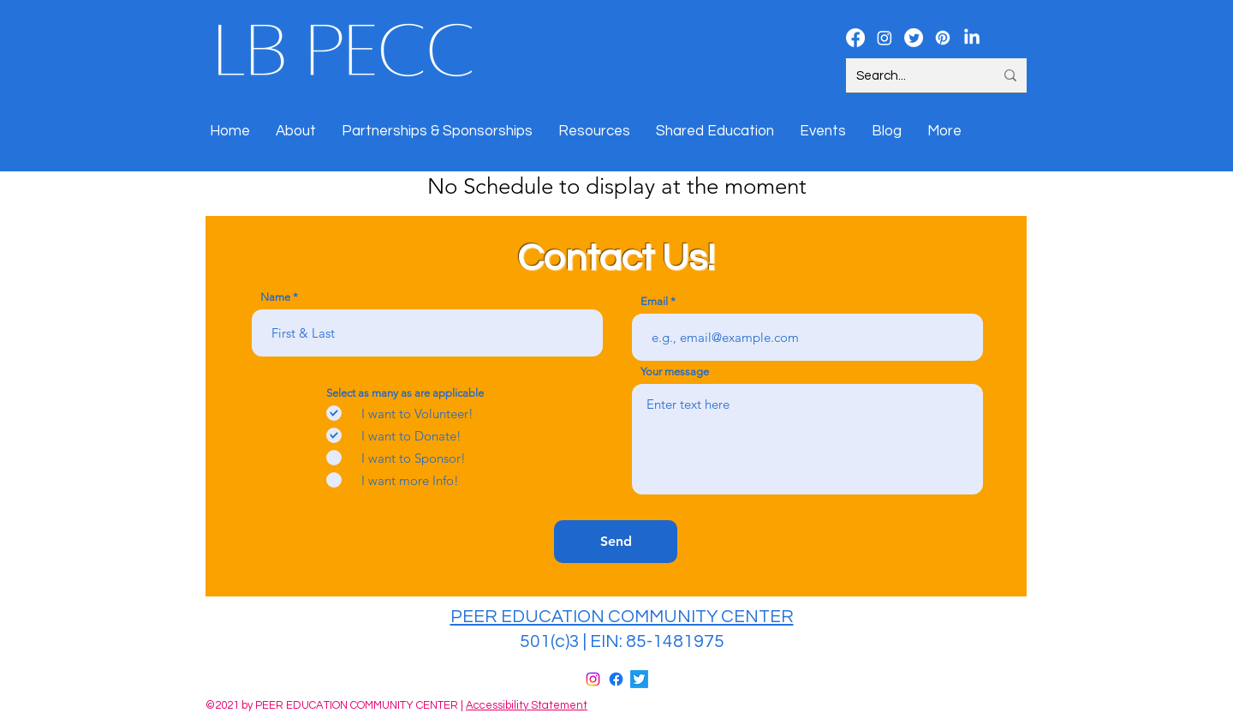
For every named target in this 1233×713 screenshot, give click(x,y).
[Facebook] (616, 679)
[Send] (615, 541)
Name (275, 297)
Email (654, 301)
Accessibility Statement (526, 705)
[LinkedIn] (971, 37)
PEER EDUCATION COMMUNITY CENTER (622, 617)
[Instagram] (593, 679)
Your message (674, 371)
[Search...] (912, 75)
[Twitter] (639, 679)
